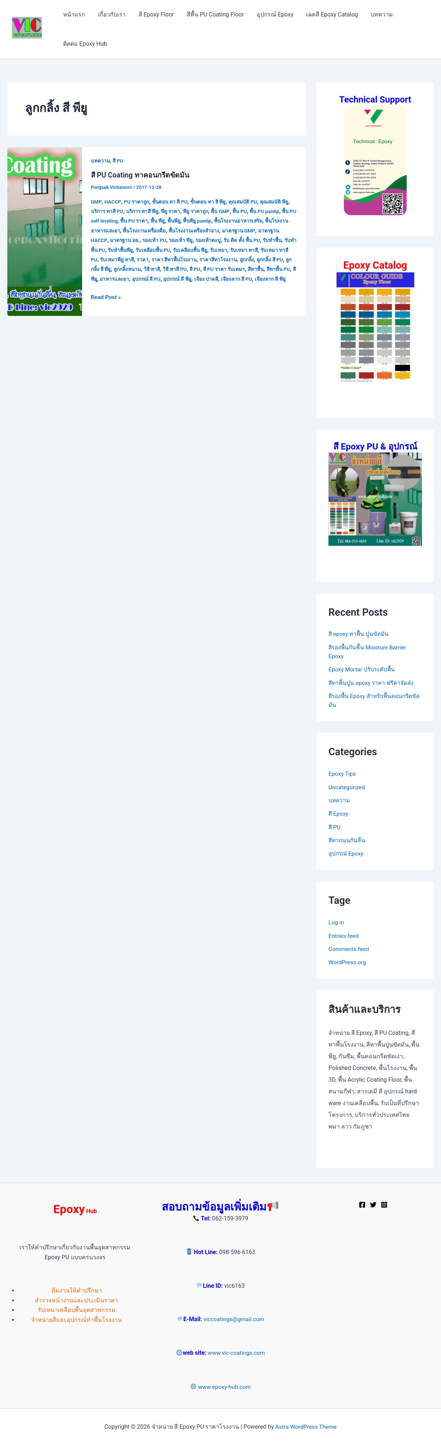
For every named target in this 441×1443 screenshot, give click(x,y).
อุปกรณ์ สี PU (194, 279)
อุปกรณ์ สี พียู (226, 279)
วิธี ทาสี (190, 269)
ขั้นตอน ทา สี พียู (212, 201)
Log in (336, 920)
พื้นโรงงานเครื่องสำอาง (215, 231)
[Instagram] (384, 1203)
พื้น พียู (167, 221)
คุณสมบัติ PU (247, 201)
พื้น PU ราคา (143, 221)
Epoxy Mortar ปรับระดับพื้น (362, 668)
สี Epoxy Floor (154, 14)
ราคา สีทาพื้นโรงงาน (205, 259)
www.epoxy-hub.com (220, 1384)
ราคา (174, 259)
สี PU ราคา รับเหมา (265, 269)
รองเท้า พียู (206, 240)
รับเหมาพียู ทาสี (147, 259)
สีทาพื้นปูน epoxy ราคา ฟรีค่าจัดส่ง (372, 682)
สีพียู (139, 279)
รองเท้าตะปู (234, 240)
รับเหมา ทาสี (277, 250)
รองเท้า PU (180, 240)
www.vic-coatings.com (236, 1350)
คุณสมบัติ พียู (279, 201)
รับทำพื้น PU (120, 250)
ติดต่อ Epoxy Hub (85, 43)
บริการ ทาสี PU (108, 211)
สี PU (118, 161)
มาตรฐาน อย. (149, 240)
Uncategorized (347, 786)
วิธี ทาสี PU (214, 269)
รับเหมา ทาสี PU (109, 259)
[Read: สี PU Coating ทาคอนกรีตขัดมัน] (44, 235)
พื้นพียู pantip (208, 221)
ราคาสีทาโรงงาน (252, 259)
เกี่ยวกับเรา (110, 14)
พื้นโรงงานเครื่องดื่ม (164, 231)
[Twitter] (373, 1203)
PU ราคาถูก (138, 201)
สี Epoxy (338, 812)
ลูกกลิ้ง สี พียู (134, 269)
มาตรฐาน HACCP (111, 240)
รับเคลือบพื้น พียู (221, 250)
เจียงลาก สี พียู (116, 288)
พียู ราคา (173, 211)
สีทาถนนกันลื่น (347, 838)
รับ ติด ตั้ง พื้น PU (269, 240)
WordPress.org (347, 960)
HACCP (113, 201)
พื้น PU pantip (269, 211)
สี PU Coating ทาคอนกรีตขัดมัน (141, 175)
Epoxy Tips (342, 772)
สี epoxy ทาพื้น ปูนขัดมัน (359, 633)
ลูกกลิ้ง (282, 259)
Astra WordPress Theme (305, 1424)
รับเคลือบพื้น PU (183, 250)
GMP (96, 201)
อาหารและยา (161, 279)
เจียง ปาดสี (256, 279)
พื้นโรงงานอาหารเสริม (250, 221)
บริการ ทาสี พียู (144, 211)
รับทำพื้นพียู (150, 250)
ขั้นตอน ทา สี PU (172, 201)
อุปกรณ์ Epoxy (270, 14)
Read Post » (106, 306)
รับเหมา (251, 250)
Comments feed (349, 947)
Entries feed (344, 934)
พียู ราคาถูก (198, 211)
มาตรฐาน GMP (262, 231)
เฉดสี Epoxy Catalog (327, 14)
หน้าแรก (74, 14)
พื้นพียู (184, 221)
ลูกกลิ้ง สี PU (104, 269)
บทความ (375, 14)
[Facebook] (362, 1203)
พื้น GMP (224, 211)
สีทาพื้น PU (119, 279)
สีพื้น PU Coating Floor (211, 14)
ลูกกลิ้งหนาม (165, 269)
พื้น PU (244, 211)
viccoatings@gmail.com (233, 1317)
